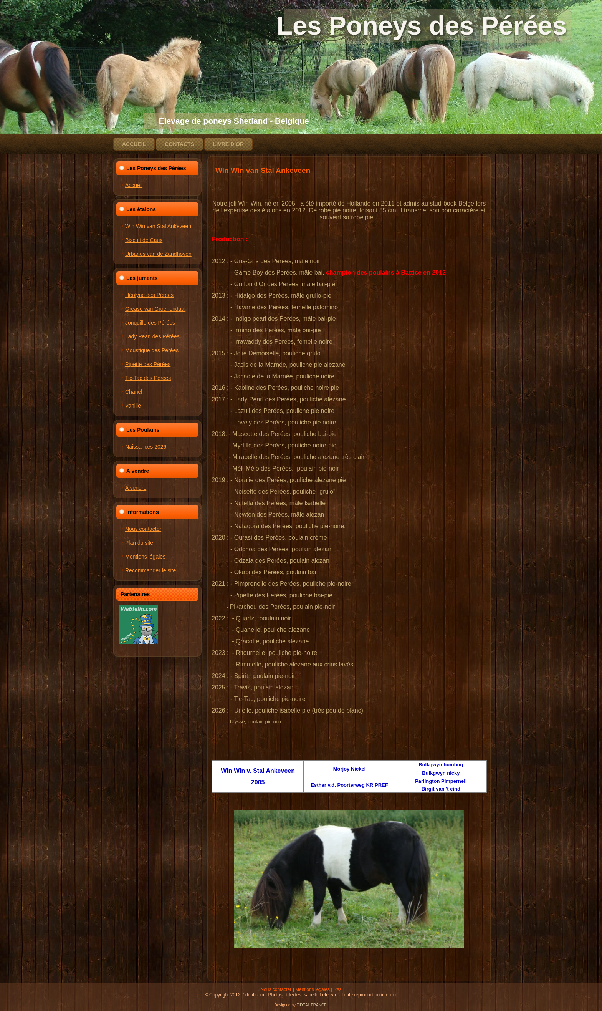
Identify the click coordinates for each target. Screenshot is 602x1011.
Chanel (133, 392)
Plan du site (139, 543)
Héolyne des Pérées (149, 295)
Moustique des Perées (152, 350)
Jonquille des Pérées (150, 323)
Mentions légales (145, 557)
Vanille (133, 406)
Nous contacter (143, 529)
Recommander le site (150, 570)
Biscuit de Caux (143, 240)
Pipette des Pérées (147, 364)
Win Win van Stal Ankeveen (158, 226)
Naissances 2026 (145, 447)
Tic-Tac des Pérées (148, 378)
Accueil (134, 144)
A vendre (135, 488)
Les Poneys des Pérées (350, 25)
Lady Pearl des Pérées (152, 336)
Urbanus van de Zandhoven (158, 254)
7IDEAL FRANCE (312, 1005)
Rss (338, 989)
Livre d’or (228, 144)
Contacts (179, 144)
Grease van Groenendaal (155, 309)
